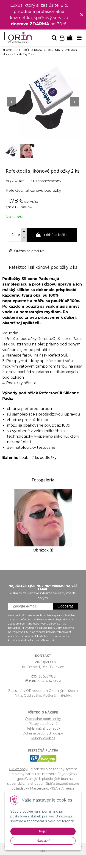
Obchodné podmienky (43, 719)
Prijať (43, 831)
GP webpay (18, 769)
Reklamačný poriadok (43, 728)
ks (18, 234)
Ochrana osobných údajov (43, 733)
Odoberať (65, 606)
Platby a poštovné (43, 724)
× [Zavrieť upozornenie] (82, 14)
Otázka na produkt (26, 251)
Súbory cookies (43, 738)
